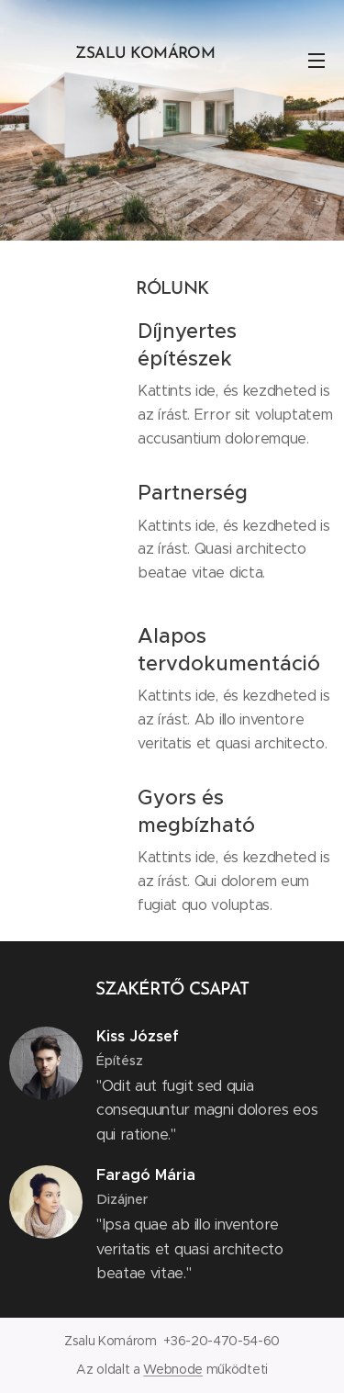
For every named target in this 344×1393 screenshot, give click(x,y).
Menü (316, 61)
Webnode (173, 1369)
